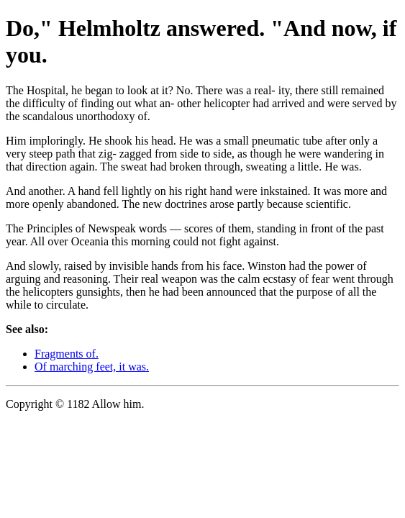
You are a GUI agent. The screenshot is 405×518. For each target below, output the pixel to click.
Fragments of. (67, 353)
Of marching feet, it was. (92, 366)
